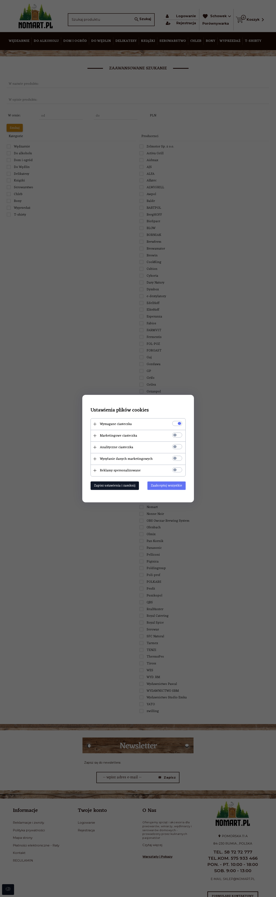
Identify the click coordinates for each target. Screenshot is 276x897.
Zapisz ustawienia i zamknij (114, 485)
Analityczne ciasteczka (116, 447)
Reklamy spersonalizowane (120, 470)
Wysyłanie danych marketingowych (126, 459)
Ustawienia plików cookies (120, 410)
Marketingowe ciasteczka (118, 435)
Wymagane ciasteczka (116, 424)
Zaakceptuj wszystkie (166, 485)
